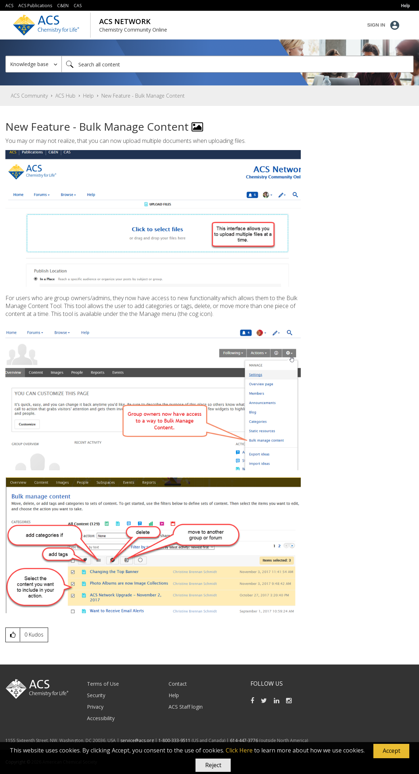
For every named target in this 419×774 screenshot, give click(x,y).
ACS (9, 6)
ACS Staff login (186, 706)
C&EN (63, 6)
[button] (391, 751)
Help (88, 95)
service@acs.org (137, 740)
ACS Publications (35, 6)
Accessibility (101, 718)
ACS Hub (65, 95)
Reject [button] (213, 765)
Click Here (239, 750)
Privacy (95, 706)
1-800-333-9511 (174, 740)
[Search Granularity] (33, 64)
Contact (178, 683)
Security (96, 695)
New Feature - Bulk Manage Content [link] (143, 95)
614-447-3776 (244, 740)
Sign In (376, 25)
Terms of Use (103, 683)
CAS (78, 6)
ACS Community (29, 95)
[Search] (237, 64)
